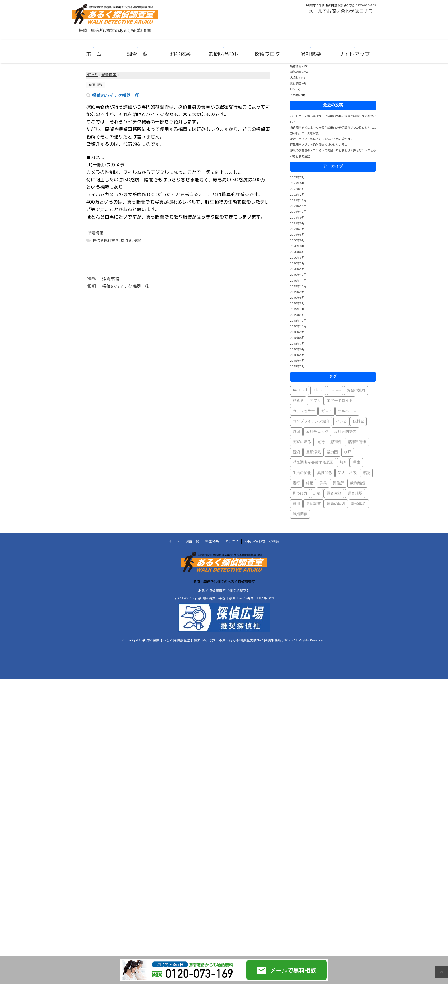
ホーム (94, 54)
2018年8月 (297, 338)
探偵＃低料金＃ (106, 240)
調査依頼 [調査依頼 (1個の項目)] (334, 493)
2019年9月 (297, 292)
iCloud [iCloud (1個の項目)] (318, 390)
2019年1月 (297, 315)
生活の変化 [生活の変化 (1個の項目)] (302, 473)
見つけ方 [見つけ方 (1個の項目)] (300, 493)
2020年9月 (297, 240)
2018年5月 (297, 355)
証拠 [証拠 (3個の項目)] (317, 493)
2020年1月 (297, 269)
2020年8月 (297, 246)
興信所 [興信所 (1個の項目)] (338, 483)
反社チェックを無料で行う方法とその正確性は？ (321, 139)
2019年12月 (298, 275)
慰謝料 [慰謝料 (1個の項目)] (336, 442)
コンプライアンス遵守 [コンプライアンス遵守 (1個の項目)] (311, 421)
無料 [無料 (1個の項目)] (343, 463)
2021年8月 (297, 223)
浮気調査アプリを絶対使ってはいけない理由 (318, 145)
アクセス (232, 541)
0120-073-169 (366, 5)
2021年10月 (298, 212)
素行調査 (295, 83)
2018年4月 (297, 361)
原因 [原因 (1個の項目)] (296, 432)
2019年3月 (297, 303)
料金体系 (180, 54)
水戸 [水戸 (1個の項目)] (347, 452)
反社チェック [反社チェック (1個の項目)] (317, 432)
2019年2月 (297, 309)
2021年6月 (297, 235)
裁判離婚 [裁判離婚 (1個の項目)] (357, 483)
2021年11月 (298, 206)
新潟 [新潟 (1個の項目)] (296, 452)
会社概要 (311, 54)
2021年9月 (297, 217)
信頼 (137, 240)
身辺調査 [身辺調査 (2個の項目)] (313, 504)
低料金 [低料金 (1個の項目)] (358, 421)
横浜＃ (126, 240)
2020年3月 (297, 257)
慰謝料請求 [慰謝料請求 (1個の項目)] (357, 442)
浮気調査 (295, 72)
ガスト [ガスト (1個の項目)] (326, 411)
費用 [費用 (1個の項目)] (296, 504)
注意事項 (110, 279)
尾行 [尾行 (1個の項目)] (321, 442)
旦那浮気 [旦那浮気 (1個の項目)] (313, 452)
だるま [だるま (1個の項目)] (298, 401)
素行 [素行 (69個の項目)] (296, 483)
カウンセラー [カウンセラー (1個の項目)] (304, 411)
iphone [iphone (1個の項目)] (335, 390)
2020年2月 (297, 263)
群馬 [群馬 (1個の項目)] (323, 483)
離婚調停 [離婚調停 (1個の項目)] (300, 514)
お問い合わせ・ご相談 (262, 541)
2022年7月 (297, 177)
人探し (294, 78)
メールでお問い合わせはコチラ (341, 11)
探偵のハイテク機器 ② (125, 286)
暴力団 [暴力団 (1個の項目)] (332, 452)
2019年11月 (298, 280)
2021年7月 (297, 229)
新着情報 (95, 232)
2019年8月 (297, 298)
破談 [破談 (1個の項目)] (366, 473)
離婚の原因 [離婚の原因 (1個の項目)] (336, 504)
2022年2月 (297, 194)
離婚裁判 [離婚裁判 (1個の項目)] (358, 504)
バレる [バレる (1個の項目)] (341, 421)
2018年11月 (298, 326)
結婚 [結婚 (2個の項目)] (309, 483)
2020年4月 (297, 252)
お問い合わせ (224, 54)
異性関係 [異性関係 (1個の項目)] (324, 473)
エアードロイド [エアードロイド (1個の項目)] (340, 401)
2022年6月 (297, 183)
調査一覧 (137, 54)
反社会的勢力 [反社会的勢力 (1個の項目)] (345, 432)
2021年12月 (298, 200)
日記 (293, 89)
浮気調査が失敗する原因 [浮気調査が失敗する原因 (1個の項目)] (313, 463)
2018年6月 (297, 349)
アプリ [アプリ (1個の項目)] (315, 401)
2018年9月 (297, 332)
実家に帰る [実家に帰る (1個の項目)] (302, 442)
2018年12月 (298, 320)
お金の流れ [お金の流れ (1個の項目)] (356, 390)
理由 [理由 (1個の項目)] (356, 463)
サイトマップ (354, 54)
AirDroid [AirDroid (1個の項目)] (300, 390)
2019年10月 (298, 286)
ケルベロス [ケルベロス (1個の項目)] (347, 411)
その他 (294, 95)
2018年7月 (297, 343)
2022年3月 (297, 189)
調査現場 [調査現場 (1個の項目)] (355, 493)
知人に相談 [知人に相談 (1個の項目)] (347, 473)
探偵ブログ (267, 54)
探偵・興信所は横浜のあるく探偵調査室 (224, 581)
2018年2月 (297, 366)
